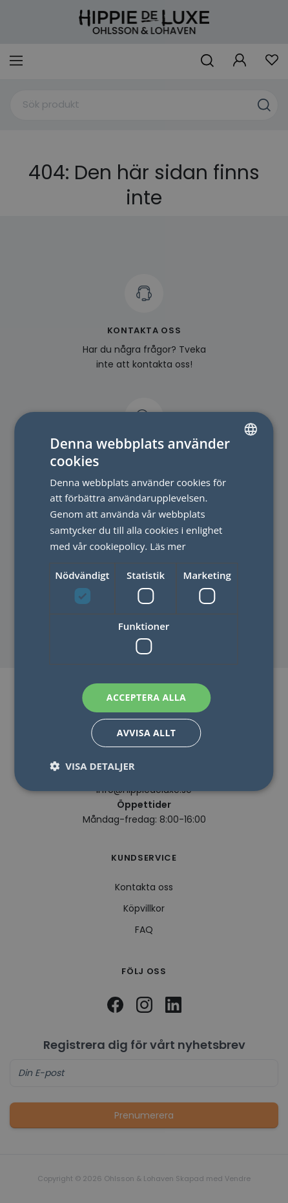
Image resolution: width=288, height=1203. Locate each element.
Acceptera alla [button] (146, 697)
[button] (92, 766)
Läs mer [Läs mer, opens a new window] (168, 546)
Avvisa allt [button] (146, 733)
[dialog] (144, 601)
